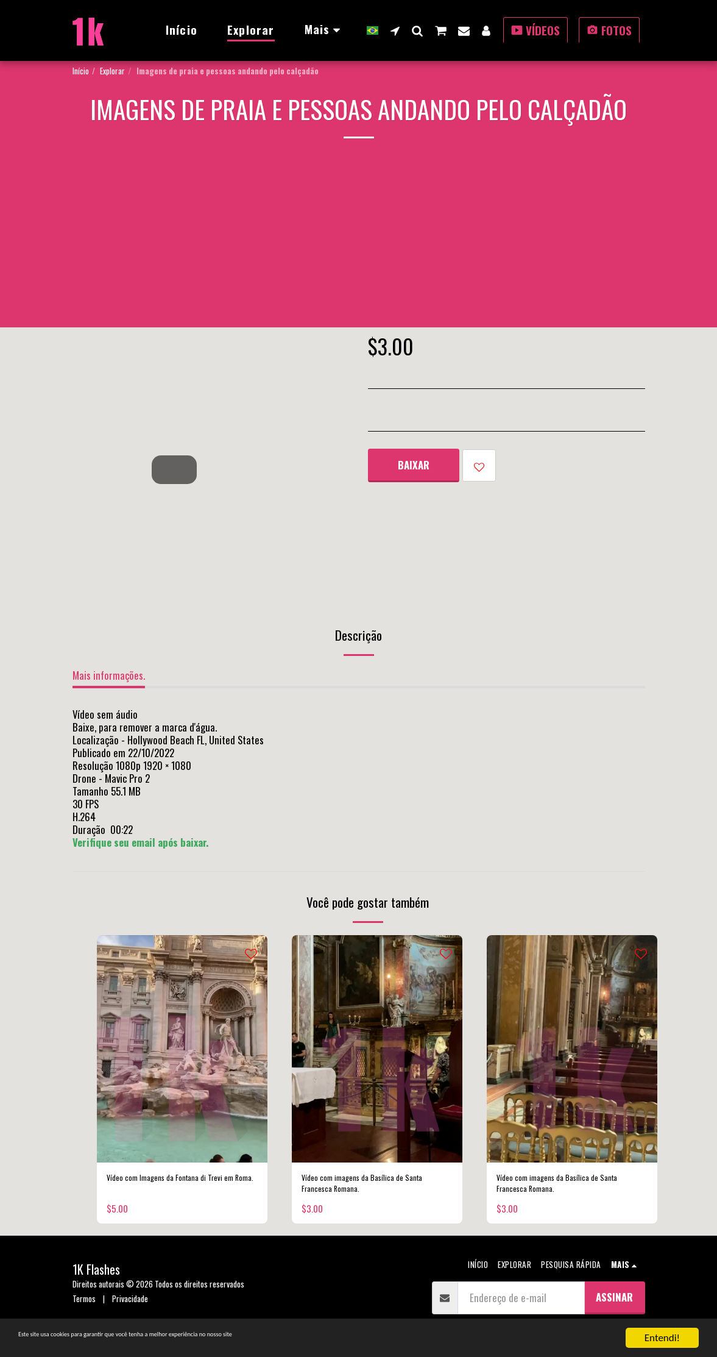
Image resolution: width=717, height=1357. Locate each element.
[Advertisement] (358, 242)
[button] (395, 30)
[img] (182, 1049)
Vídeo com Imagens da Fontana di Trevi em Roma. (173, 1187)
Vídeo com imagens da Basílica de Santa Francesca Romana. (369, 1187)
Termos (84, 1308)
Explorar (112, 71)
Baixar (413, 464)
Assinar (614, 1306)
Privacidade (130, 1308)
